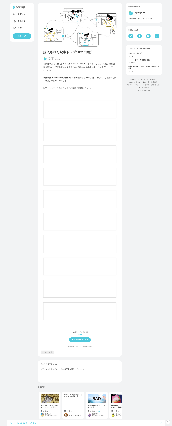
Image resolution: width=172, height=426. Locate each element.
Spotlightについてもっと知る (25, 423)
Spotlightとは (134, 79)
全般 (47, 352)
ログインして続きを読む (84, 346)
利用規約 (154, 82)
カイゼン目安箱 (144, 87)
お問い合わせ (155, 85)
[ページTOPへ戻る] (168, 422)
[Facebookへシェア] (139, 36)
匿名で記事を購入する (80, 339)
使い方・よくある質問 (148, 79)
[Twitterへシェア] (130, 36)
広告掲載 (146, 85)
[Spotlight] (19, 9)
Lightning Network (135, 82)
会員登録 (71, 346)
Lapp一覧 (146, 82)
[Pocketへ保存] (157, 36)
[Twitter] (144, 12)
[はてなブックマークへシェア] (148, 36)
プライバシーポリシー (134, 85)
